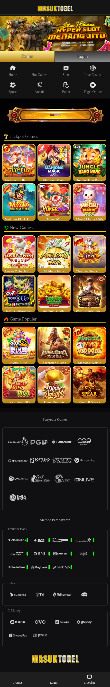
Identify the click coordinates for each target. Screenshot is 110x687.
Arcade (40, 88)
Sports (13, 88)
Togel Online (93, 88)
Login (82, 56)
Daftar (27, 56)
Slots (66, 71)
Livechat (89, 679)
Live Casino (92, 71)
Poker (66, 88)
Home (13, 71)
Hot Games (39, 71)
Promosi (18, 679)
